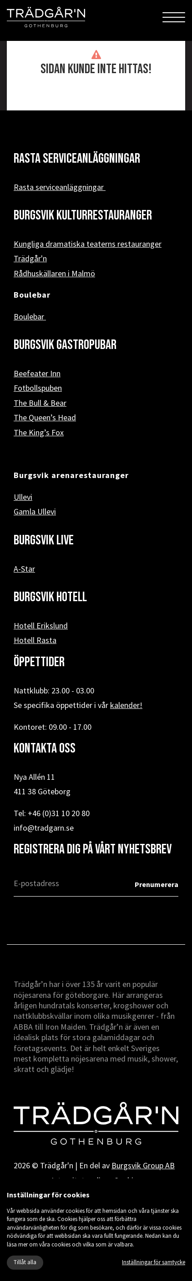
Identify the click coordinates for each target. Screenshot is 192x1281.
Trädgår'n (30, 258)
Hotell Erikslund (41, 625)
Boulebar (30, 316)
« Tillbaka (96, 95)
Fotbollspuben (38, 388)
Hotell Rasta (35, 640)
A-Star (24, 568)
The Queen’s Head (45, 417)
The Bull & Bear (40, 403)
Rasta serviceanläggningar (60, 187)
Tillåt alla (25, 1262)
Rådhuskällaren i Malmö (54, 273)
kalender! (126, 705)
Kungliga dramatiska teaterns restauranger (88, 244)
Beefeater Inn (37, 373)
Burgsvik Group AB (143, 1165)
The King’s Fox (39, 432)
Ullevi (23, 497)
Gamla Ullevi (35, 511)
